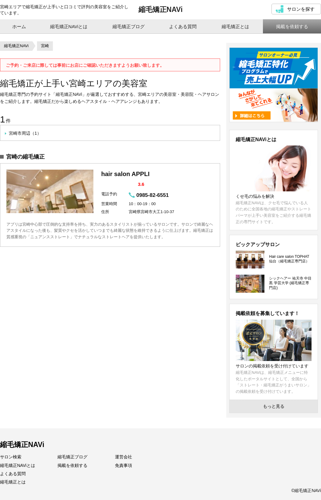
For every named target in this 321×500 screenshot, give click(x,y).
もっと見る (273, 406)
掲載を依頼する (72, 465)
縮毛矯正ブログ (72, 456)
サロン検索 (10, 456)
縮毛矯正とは (13, 481)
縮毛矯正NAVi (160, 9)
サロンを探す (301, 9)
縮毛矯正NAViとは (17, 465)
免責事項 (123, 465)
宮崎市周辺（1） (25, 133)
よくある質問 (13, 473)
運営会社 (123, 456)
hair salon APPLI (125, 174)
